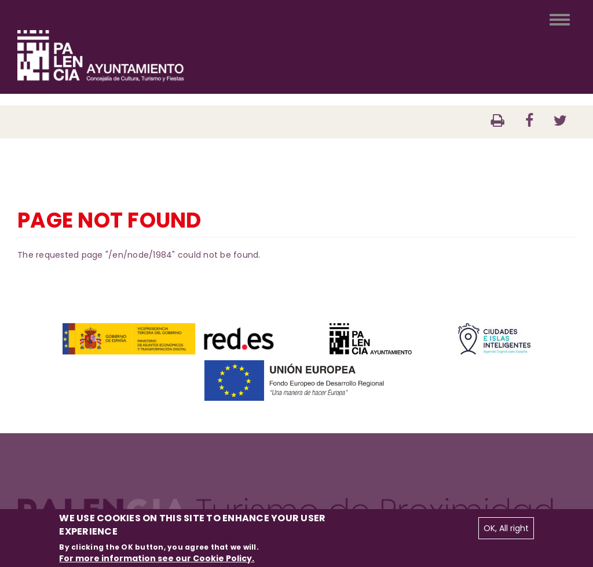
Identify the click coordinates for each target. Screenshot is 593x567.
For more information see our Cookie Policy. (156, 558)
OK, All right (506, 528)
